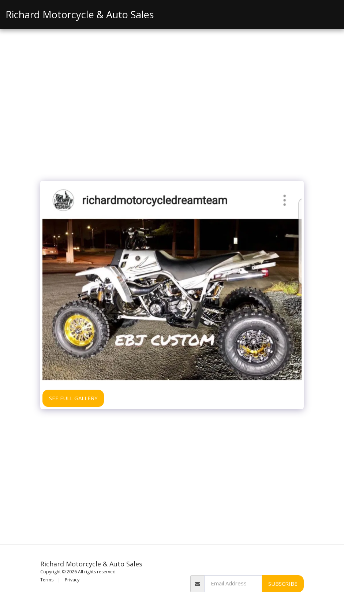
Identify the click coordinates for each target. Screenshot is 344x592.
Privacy (72, 580)
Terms (46, 580)
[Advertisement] (172, 122)
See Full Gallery (73, 398)
